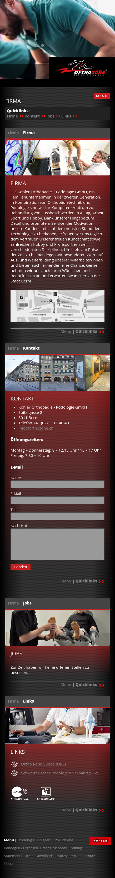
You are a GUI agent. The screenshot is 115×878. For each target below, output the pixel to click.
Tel (13, 509)
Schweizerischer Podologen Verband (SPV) (59, 772)
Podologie (26, 840)
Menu (66, 331)
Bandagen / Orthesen (21, 847)
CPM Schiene (63, 840)
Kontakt (31, 116)
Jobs (50, 116)
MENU (102, 96)
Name (16, 477)
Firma (12, 116)
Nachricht (19, 525)
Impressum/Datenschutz (75, 855)
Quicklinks (90, 331)
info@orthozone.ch (35, 428)
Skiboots (60, 847)
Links (66, 116)
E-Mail (16, 493)
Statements (13, 855)
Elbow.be (11, 863)
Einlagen (43, 840)
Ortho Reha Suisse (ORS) (43, 764)
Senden (20, 567)
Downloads (44, 855)
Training (75, 847)
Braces (45, 847)
